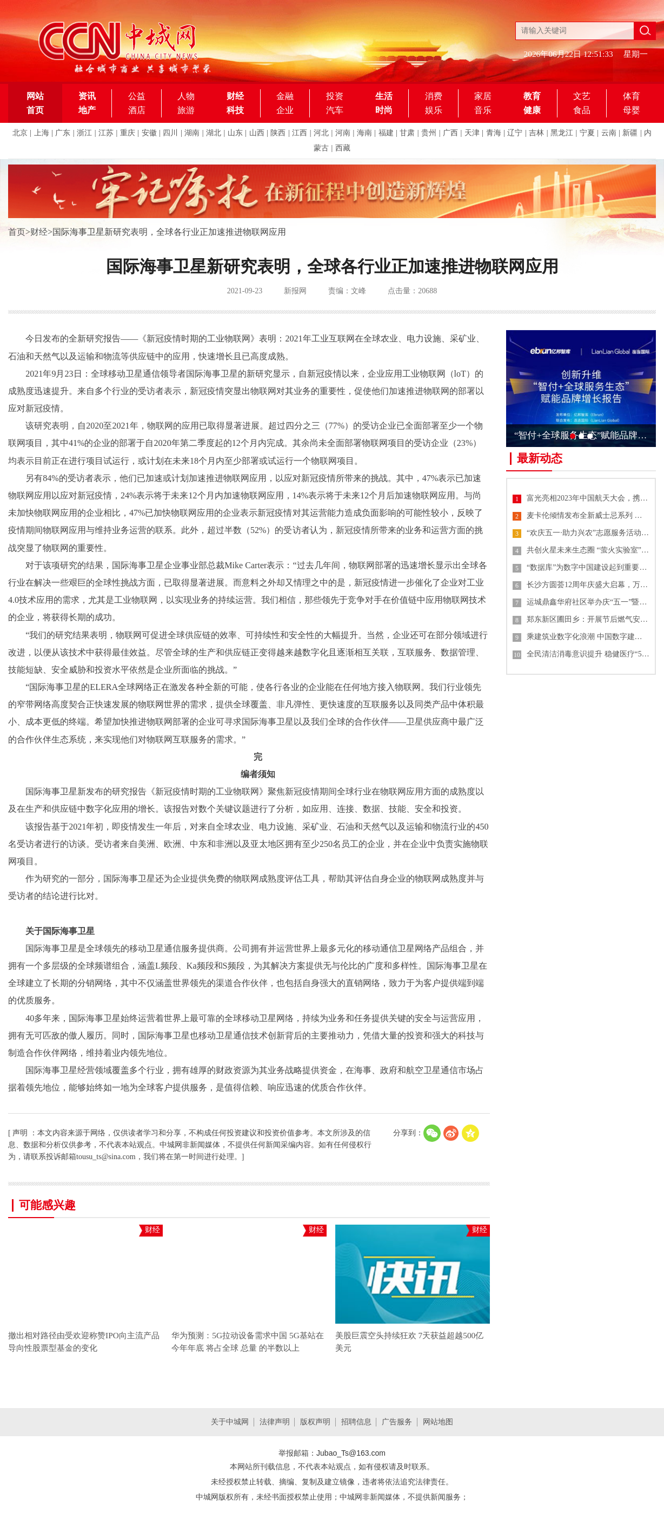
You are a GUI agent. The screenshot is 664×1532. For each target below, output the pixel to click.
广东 (62, 133)
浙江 (84, 133)
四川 (170, 133)
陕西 (277, 133)
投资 (334, 96)
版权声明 (315, 1422)
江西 (299, 133)
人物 (186, 96)
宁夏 (587, 133)
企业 (285, 110)
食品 (581, 110)
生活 (384, 96)
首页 (16, 231)
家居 (483, 96)
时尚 (384, 110)
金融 (285, 96)
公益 (136, 96)
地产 (87, 110)
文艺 (581, 96)
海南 (364, 133)
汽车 (334, 110)
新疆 (630, 133)
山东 (235, 133)
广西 (450, 133)
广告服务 (397, 1422)
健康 (532, 110)
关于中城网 (230, 1422)
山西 (256, 133)
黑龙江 (561, 133)
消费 (433, 96)
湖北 (213, 133)
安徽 (149, 133)
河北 (321, 133)
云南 (608, 133)
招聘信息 (356, 1422)
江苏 (106, 133)
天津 (472, 133)
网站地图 (438, 1422)
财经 (235, 96)
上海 (41, 133)
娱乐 (433, 110)
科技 (235, 110)
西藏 (342, 148)
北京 (20, 133)
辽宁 (514, 133)
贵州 (428, 133)
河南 (342, 133)
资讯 (87, 96)
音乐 (483, 110)
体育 (631, 96)
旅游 (186, 110)
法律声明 (275, 1422)
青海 (493, 133)
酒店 (136, 110)
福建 (386, 133)
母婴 (631, 110)
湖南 (192, 133)
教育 (532, 96)
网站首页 (35, 103)
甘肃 (407, 133)
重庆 (127, 133)
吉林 (536, 133)
